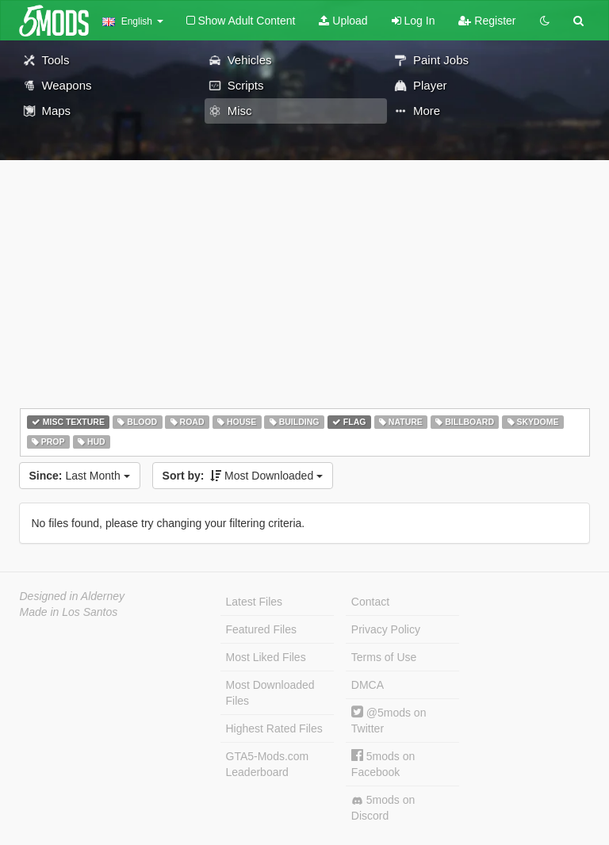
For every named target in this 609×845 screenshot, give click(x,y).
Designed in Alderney (72, 596)
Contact (370, 601)
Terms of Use (383, 657)
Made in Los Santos (69, 612)
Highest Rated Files (274, 728)
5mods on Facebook (383, 763)
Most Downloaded (243, 475)
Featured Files (261, 629)
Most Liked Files (266, 657)
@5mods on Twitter (389, 720)
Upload (343, 20)
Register (486, 20)
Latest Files (254, 601)
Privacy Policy (385, 629)
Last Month (79, 475)
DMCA (367, 685)
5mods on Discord (383, 807)
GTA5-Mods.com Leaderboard (267, 764)
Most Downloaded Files (270, 693)
